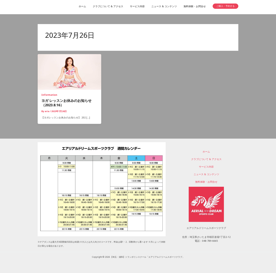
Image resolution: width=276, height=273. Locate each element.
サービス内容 (206, 167)
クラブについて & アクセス (206, 160)
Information (49, 95)
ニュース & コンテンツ (206, 174)
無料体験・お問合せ (206, 182)
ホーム (206, 152)
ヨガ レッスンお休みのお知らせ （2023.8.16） (68, 103)
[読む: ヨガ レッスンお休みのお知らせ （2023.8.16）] (69, 72)
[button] (225, 6)
